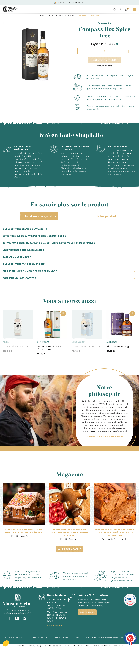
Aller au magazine (69, 549)
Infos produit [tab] (106, 216)
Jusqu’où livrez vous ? (69, 257)
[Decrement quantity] (80, 51)
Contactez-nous (55, 625)
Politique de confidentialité (97, 637)
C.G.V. (77, 637)
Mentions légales (61, 637)
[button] (5, 643)
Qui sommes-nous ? (40, 637)
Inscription (87, 612)
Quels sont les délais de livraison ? (69, 229)
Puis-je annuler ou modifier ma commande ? (69, 271)
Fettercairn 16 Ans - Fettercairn (49, 348)
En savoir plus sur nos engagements (104, 436)
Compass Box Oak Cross (87, 346)
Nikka (6, 342)
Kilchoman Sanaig (117, 346)
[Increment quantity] (128, 51)
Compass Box (104, 23)
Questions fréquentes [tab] (39, 216)
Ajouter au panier (104, 60)
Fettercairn (43, 342)
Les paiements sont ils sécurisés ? (69, 250)
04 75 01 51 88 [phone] (54, 608)
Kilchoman (111, 342)
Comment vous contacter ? (69, 278)
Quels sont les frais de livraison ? (69, 264)
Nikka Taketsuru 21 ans (17, 346)
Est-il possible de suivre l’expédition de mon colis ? (69, 236)
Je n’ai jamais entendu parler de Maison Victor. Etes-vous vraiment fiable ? (69, 243)
